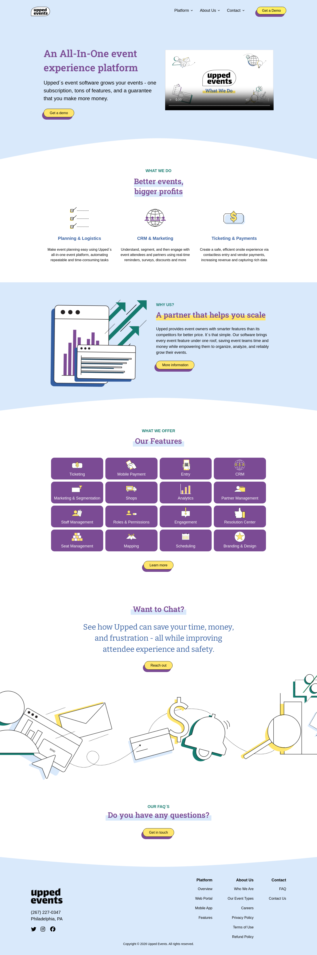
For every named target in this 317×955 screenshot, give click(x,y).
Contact (233, 10)
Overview (205, 889)
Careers (247, 908)
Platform (181, 10)
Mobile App (203, 908)
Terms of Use (243, 927)
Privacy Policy (243, 917)
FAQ (282, 889)
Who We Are (244, 889)
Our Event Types (241, 898)
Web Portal (203, 898)
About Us (208, 10)
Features (205, 917)
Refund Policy (243, 937)
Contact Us (277, 898)
